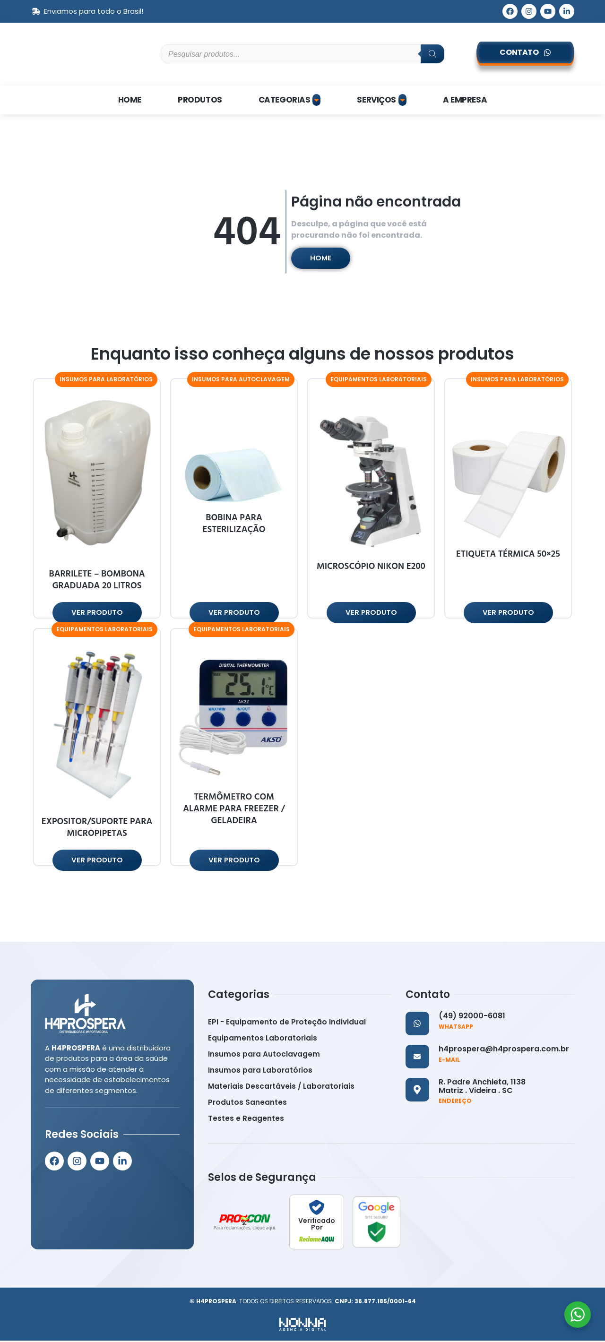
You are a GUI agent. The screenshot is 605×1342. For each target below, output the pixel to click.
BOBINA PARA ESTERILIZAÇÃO (233, 524)
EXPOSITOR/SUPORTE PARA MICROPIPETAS (97, 829)
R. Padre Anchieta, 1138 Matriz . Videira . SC (482, 1087)
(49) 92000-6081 (472, 1017)
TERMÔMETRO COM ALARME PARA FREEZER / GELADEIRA (234, 810)
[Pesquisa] (432, 53)
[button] (106, 379)
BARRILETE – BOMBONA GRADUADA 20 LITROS (97, 581)
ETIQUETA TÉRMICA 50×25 (508, 555)
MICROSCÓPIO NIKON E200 (371, 567)
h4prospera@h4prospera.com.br (504, 1050)
